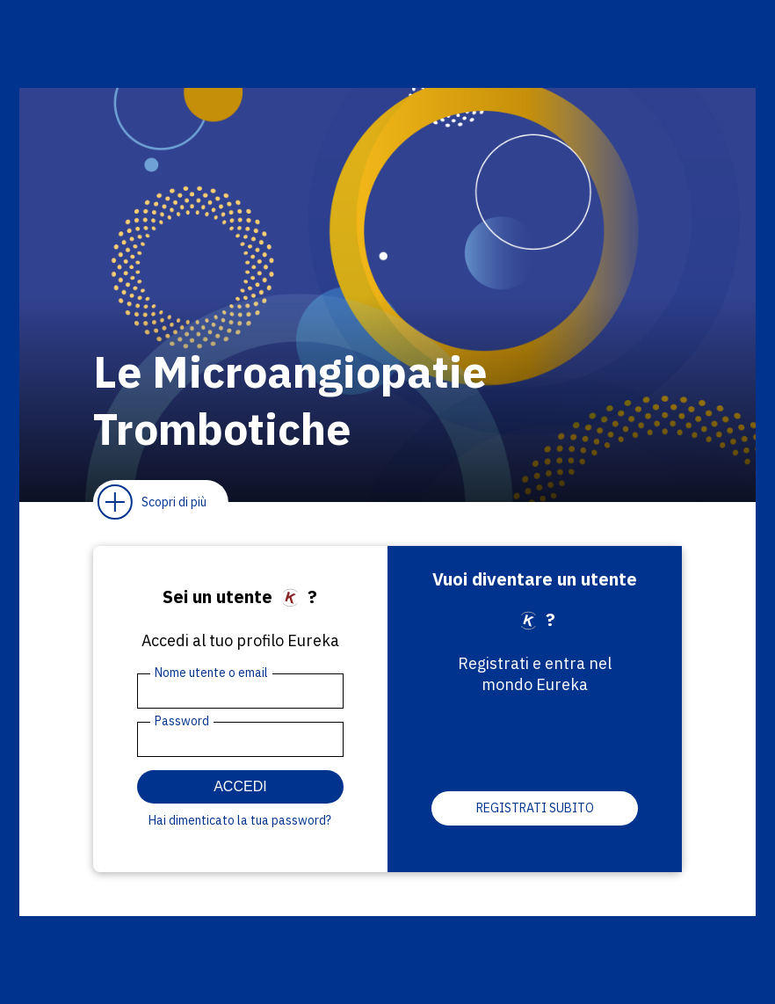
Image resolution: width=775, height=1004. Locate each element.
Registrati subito (535, 808)
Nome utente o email (211, 672)
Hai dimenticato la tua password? (239, 820)
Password (182, 721)
